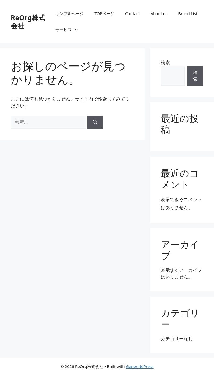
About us (158, 13)
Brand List (187, 13)
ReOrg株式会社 (28, 21)
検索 (165, 62)
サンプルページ (69, 13)
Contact (132, 13)
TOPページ (104, 13)
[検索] (95, 122)
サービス (69, 30)
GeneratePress (140, 366)
